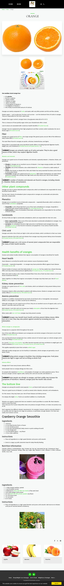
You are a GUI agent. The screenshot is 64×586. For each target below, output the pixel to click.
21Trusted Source (28, 344)
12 (41, 208)
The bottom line (11, 384)
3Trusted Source (14, 130)
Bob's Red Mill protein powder (18, 494)
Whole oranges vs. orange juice (11, 326)
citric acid (22, 286)
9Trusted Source (10, 177)
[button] (41, 4)
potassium (33, 173)
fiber (20, 136)
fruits (30, 387)
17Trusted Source (48, 270)
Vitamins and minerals (8, 156)
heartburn (21, 372)
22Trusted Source (39, 344)
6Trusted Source (33, 146)
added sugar (31, 347)
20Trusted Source (18, 344)
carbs (22, 111)
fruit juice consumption (15, 342)
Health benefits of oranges (17, 252)
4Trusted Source (17, 138)
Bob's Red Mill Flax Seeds (21, 491)
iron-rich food (16, 313)
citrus (16, 397)
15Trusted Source (18, 238)
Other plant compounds (15, 186)
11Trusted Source (36, 208)
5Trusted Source (23, 146)
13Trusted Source (11, 227)
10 (29, 208)
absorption (37, 308)
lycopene (13, 225)
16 (13, 266)
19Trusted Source (18, 310)
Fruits (7, 9)
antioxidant (13, 203)
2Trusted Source (43, 125)
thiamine (40, 167)
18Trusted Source (7, 310)
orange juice (35, 269)
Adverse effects (6, 362)
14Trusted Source (7, 238)
